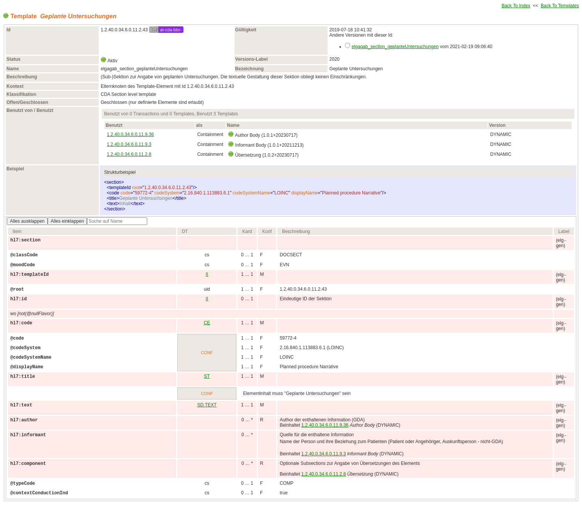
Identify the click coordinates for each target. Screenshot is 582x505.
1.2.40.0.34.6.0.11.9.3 (129, 144)
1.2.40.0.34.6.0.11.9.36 (130, 134)
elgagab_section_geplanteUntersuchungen (395, 46)
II (207, 274)
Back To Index (516, 5)
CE (207, 322)
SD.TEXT (207, 405)
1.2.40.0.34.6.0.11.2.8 (129, 154)
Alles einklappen (67, 221)
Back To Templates (560, 5)
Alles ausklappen (27, 221)
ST (207, 376)
